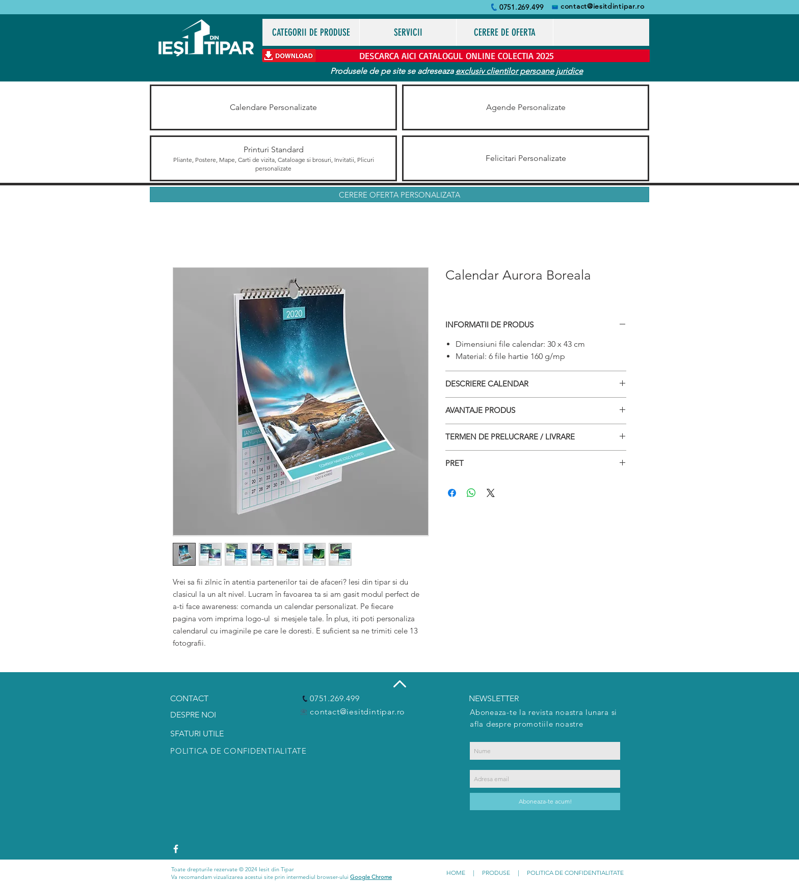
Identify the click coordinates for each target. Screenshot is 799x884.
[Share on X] (491, 493)
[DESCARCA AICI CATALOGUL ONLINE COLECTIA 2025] (456, 55)
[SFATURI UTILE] (199, 733)
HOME (455, 872)
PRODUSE (496, 872)
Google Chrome (371, 876)
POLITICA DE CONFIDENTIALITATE (575, 872)
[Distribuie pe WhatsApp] (471, 493)
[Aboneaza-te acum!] (545, 801)
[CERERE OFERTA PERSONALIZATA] (399, 194)
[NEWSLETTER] (497, 699)
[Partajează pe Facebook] (452, 493)
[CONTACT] (197, 699)
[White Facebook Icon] (175, 848)
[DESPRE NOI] (197, 715)
